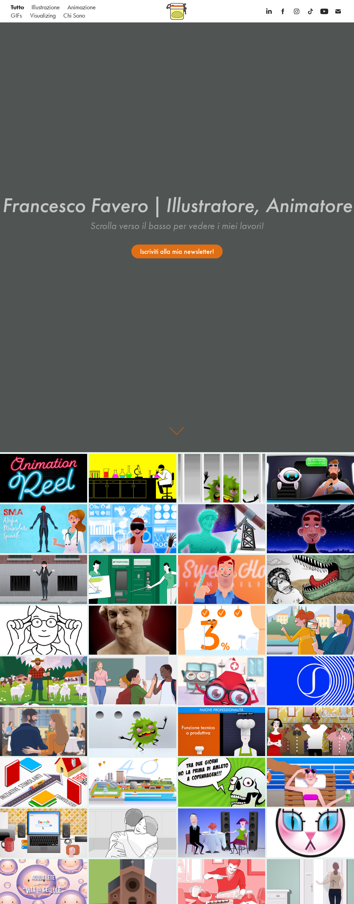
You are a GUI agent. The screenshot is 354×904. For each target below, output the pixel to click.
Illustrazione (45, 7)
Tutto (17, 7)
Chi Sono (74, 15)
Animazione (81, 7)
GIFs (16, 15)
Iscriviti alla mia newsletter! (177, 251)
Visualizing (43, 15)
